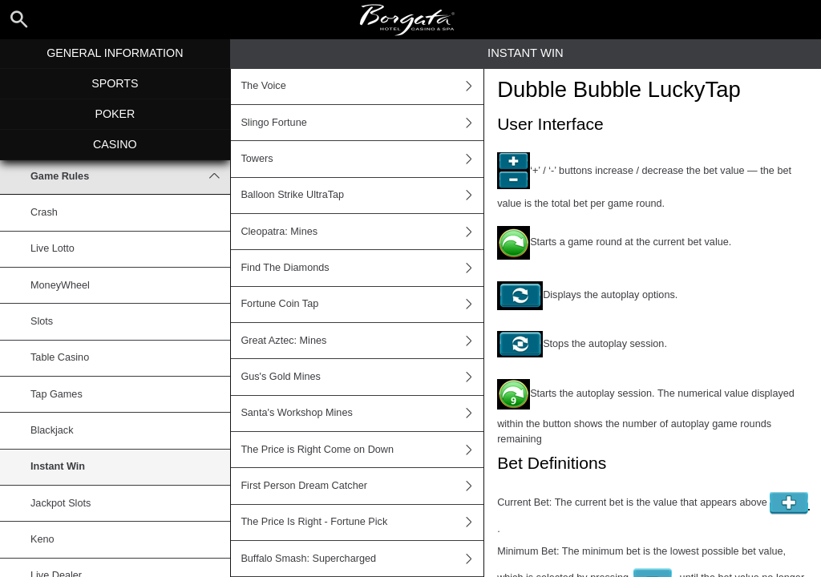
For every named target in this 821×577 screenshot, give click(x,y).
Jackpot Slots (60, 503)
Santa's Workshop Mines (362, 413)
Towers (362, 158)
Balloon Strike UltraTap (362, 195)
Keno (42, 539)
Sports (114, 83)
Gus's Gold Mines (362, 376)
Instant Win (57, 466)
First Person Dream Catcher (362, 485)
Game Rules (130, 176)
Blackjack (51, 430)
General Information (115, 52)
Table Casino (59, 357)
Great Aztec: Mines (362, 340)
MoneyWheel (60, 285)
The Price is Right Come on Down (362, 449)
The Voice (362, 86)
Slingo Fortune (362, 122)
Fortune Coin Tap (362, 304)
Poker (115, 113)
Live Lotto (52, 248)
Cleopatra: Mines (362, 231)
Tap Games (56, 394)
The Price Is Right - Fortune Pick (362, 522)
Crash (44, 212)
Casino (115, 144)
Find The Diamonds (362, 267)
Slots (41, 321)
